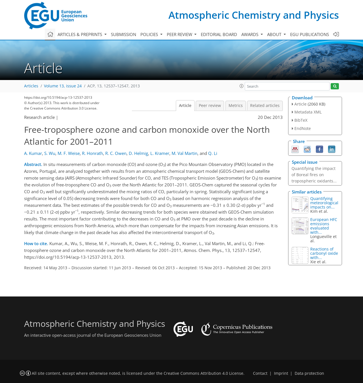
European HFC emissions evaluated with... (323, 226)
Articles (31, 86)
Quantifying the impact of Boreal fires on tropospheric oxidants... (314, 175)
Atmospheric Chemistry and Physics (253, 15)
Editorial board (219, 34)
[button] (242, 86)
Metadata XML (308, 112)
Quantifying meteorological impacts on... (324, 203)
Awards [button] (250, 34)
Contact (260, 373)
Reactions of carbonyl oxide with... (324, 253)
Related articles (265, 105)
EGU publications (309, 34)
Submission (123, 34)
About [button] (274, 34)
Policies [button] (149, 34)
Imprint (281, 373)
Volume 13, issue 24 (63, 86)
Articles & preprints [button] (80, 34)
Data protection (309, 373)
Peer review (210, 105)
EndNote (302, 128)
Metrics (236, 105)
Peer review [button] (180, 34)
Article (185, 105)
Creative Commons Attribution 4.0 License (203, 373)
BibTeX (300, 120)
